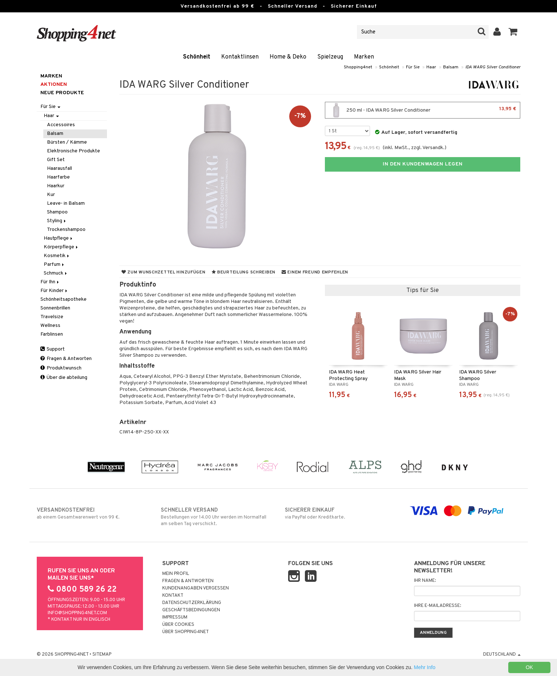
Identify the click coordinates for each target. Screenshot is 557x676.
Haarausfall (59, 168)
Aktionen (53, 84)
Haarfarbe (58, 177)
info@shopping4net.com (77, 613)
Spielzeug (330, 57)
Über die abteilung (63, 378)
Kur (51, 195)
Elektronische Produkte (73, 151)
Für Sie (412, 67)
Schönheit (196, 57)
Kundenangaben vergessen (195, 588)
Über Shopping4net (185, 632)
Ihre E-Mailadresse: (437, 606)
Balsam (450, 67)
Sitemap (101, 654)
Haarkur (55, 186)
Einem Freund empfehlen (315, 272)
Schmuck (56, 273)
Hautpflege (58, 238)
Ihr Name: (425, 581)
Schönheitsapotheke (63, 299)
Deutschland (502, 654)
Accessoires (61, 125)
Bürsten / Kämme (67, 142)
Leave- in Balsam (66, 203)
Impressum (174, 617)
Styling (57, 221)
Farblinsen (51, 334)
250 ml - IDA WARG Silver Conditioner (422, 110)
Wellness (50, 326)
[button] (513, 32)
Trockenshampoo (66, 230)
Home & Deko (288, 57)
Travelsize (51, 317)
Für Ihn (50, 282)
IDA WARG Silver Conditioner (493, 67)
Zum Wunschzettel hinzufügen (164, 272)
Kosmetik (57, 256)
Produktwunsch (60, 368)
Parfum (54, 264)
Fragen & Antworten (66, 359)
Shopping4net (358, 67)
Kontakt (172, 596)
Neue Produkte (62, 93)
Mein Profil (175, 574)
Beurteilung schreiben (243, 272)
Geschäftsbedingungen (191, 610)
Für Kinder (54, 291)
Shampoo (57, 212)
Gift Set (56, 160)
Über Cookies (178, 625)
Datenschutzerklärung (191, 603)
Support (52, 349)
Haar (431, 67)
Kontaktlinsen (240, 57)
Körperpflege (61, 247)
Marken (364, 57)
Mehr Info (424, 667)
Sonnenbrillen (55, 308)
